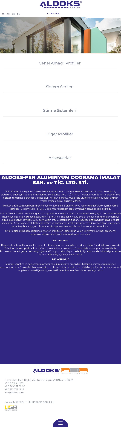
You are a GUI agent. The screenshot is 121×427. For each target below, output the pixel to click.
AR (13, 14)
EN (8, 14)
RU (18, 14)
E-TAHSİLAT (54, 13)
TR (3, 14)
